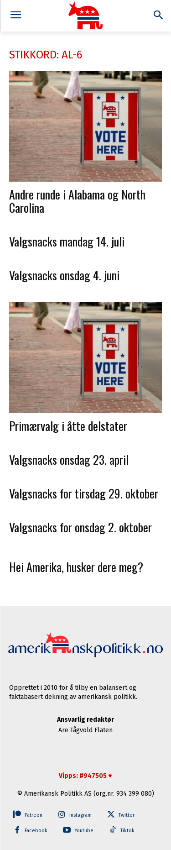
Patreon (33, 815)
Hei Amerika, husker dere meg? (76, 567)
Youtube (83, 830)
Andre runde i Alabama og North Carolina (77, 200)
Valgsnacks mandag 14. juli (66, 241)
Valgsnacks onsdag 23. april (69, 459)
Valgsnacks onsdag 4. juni (64, 275)
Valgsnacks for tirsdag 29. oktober (83, 493)
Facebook (36, 830)
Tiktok (127, 830)
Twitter (127, 815)
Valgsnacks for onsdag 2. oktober (80, 527)
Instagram (80, 815)
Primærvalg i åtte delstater (68, 426)
